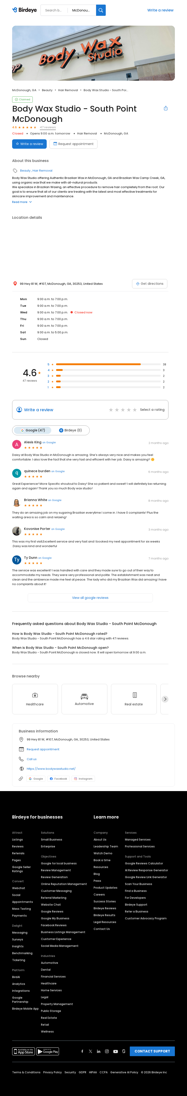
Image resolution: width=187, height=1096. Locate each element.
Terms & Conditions (26, 1072)
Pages (16, 860)
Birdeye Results (104, 915)
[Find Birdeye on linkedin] (98, 1051)
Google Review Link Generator (146, 877)
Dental (46, 969)
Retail (45, 1024)
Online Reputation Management (64, 883)
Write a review (160, 10)
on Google (49, 442)
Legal (44, 997)
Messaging (19, 932)
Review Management (56, 870)
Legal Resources (105, 921)
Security (70, 1072)
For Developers (135, 897)
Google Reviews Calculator (144, 863)
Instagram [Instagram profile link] (83, 778)
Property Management (57, 1004)
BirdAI (16, 976)
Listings (17, 839)
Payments (19, 915)
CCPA (104, 1072)
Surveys (17, 939)
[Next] (165, 698)
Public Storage (51, 1010)
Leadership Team (106, 846)
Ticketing (18, 960)
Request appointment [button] (43, 749)
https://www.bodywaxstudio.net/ (51, 768)
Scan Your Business (138, 883)
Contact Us (102, 928)
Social (16, 894)
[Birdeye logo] (25, 10)
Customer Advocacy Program (146, 918)
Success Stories (105, 901)
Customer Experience (56, 938)
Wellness (47, 1031)
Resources (101, 867)
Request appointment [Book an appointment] (73, 144)
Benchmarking (22, 953)
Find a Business (136, 890)
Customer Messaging (56, 890)
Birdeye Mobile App (25, 1008)
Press (97, 880)
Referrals (18, 853)
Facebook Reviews (54, 925)
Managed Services (138, 839)
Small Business (51, 839)
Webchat (18, 888)
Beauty (47, 90)
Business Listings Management (63, 932)
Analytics (18, 983)
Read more (22, 202)
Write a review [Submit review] (29, 144)
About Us (100, 839)
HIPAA (93, 1072)
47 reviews (48, 127)
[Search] (101, 10)
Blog (97, 873)
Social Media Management (60, 945)
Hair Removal (68, 90)
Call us (32, 759)
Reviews (18, 846)
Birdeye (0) (69, 430)
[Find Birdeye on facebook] (82, 1051)
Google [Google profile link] (36, 778)
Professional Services (140, 846)
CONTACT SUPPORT (152, 1050)
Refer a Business (136, 911)
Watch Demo (103, 853)
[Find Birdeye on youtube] (115, 1051)
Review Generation (54, 877)
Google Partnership (20, 999)
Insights (18, 946)
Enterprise (48, 846)
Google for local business (59, 863)
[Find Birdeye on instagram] (107, 1051)
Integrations (21, 990)
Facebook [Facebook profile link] (58, 778)
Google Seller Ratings (21, 869)
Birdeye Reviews (105, 908)
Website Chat (51, 904)
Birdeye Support (136, 904)
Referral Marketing (53, 897)
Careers (99, 894)
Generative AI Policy (124, 1072)
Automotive (49, 962)
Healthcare (49, 983)
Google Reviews (52, 911)
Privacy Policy (52, 1072)
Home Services (51, 990)
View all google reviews (90, 597)
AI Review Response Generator (146, 870)
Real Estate (49, 1017)
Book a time (102, 860)
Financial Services (53, 976)
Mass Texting (21, 908)
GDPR (82, 1072)
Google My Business (55, 918)
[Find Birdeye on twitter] (90, 1051)
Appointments (22, 901)
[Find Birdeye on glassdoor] (123, 1051)
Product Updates (105, 887)
